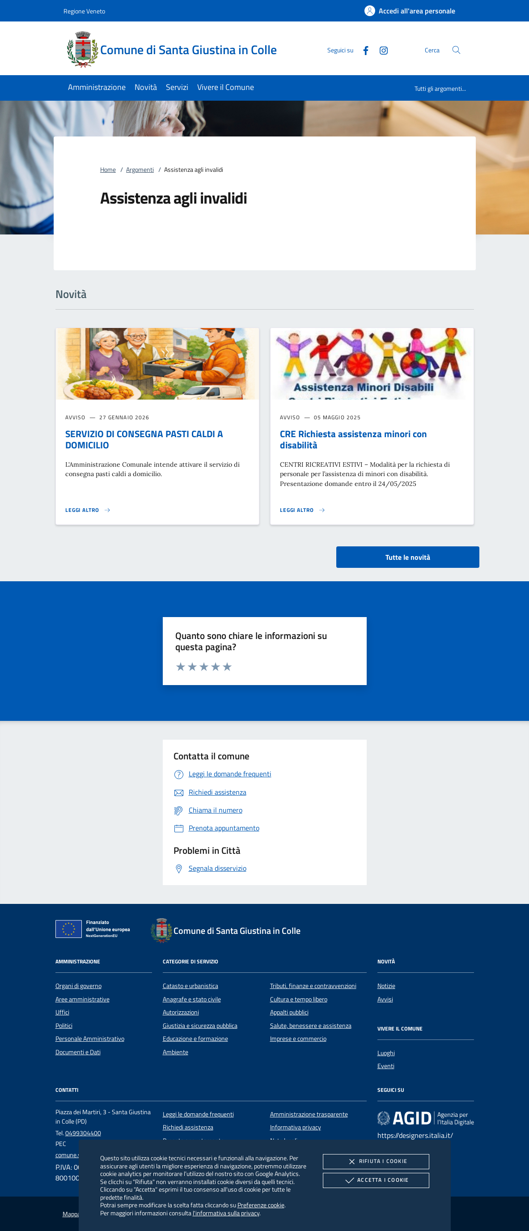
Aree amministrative (82, 999)
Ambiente (175, 1052)
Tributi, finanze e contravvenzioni (313, 986)
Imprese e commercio (298, 1039)
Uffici (62, 1012)
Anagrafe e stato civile (192, 999)
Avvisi (385, 999)
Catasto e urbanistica (190, 986)
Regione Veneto (84, 11)
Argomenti (140, 170)
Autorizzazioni (181, 1012)
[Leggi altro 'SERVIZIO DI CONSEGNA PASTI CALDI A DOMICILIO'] (88, 510)
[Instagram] (380, 49)
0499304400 (83, 1133)
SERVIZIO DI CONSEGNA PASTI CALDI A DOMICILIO (144, 439)
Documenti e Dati (78, 1052)
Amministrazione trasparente (309, 1114)
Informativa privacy (295, 1127)
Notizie (386, 986)
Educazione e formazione (195, 1039)
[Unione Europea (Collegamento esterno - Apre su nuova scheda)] (95, 930)
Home (108, 170)
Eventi (385, 1066)
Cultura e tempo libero (298, 999)
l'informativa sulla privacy (226, 1213)
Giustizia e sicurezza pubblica (200, 1026)
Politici (63, 1026)
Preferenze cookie (260, 1205)
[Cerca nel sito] (456, 50)
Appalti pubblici (289, 1012)
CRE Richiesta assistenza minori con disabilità (353, 439)
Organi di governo (78, 986)
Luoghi (386, 1053)
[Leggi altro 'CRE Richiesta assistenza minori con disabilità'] (303, 510)
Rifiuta (376, 1161)
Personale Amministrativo (89, 1039)
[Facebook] (362, 49)
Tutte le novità (407, 557)
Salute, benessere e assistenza (310, 1026)
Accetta (376, 1180)
